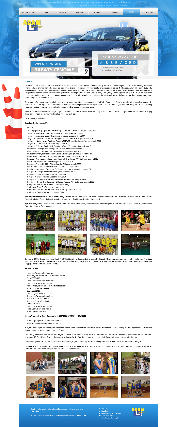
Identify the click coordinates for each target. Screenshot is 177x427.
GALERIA (114, 12)
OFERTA (62, 12)
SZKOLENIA (79, 12)
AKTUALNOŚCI (28, 12)
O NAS (45, 12)
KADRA (97, 12)
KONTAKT (149, 12)
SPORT (131, 12)
